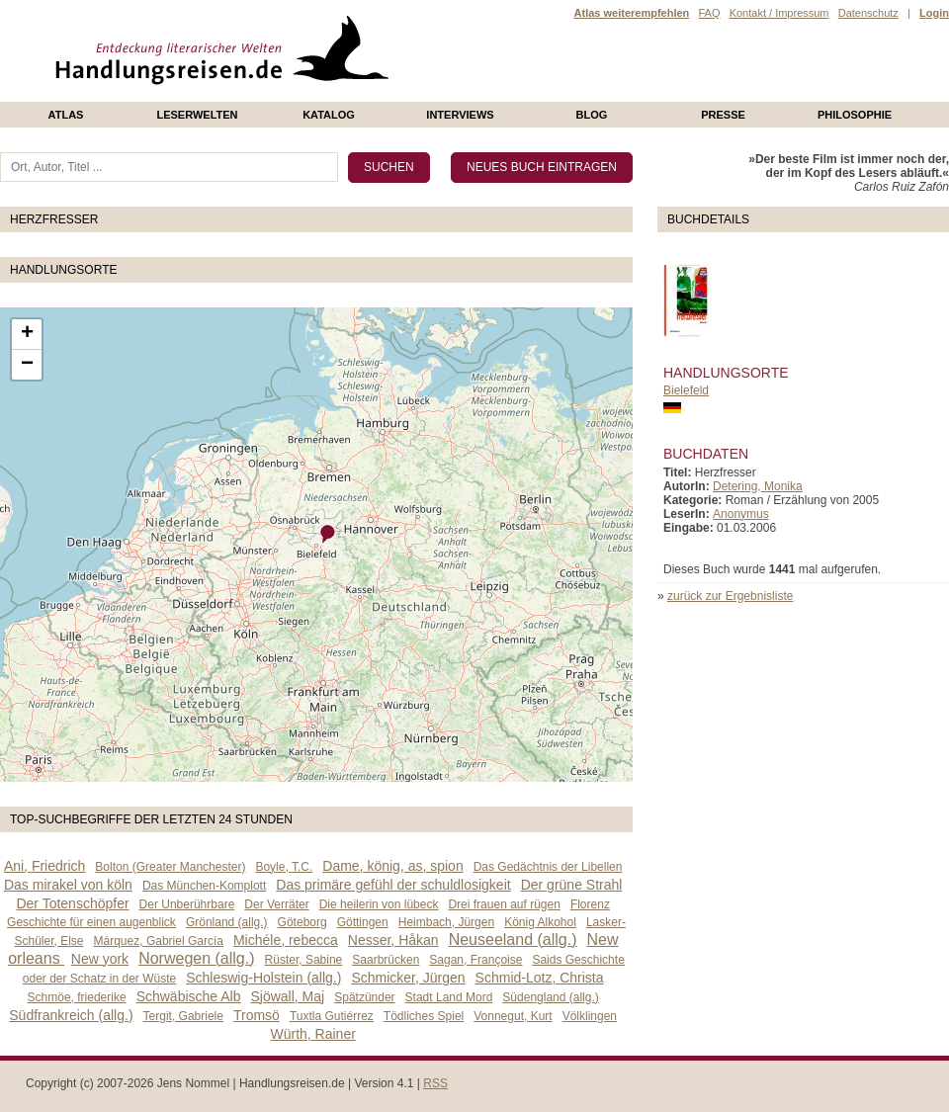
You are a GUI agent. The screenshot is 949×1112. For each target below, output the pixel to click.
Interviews (459, 115)
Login (934, 13)
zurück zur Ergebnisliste (730, 596)
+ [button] (27, 334)
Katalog (328, 115)
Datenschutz (868, 13)
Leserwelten (196, 115)
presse (723, 115)
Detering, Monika (758, 486)
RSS (435, 1083)
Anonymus (741, 514)
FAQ (709, 13)
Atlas (66, 115)
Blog (592, 115)
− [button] (27, 365)
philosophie (855, 115)
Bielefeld (686, 390)
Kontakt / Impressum (779, 13)
